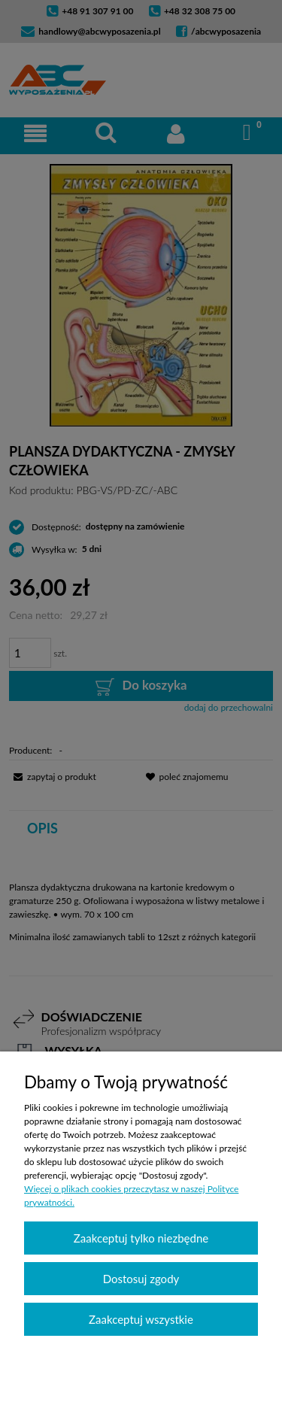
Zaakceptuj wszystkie (141, 1319)
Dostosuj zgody (141, 1278)
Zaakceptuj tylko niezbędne (141, 1238)
